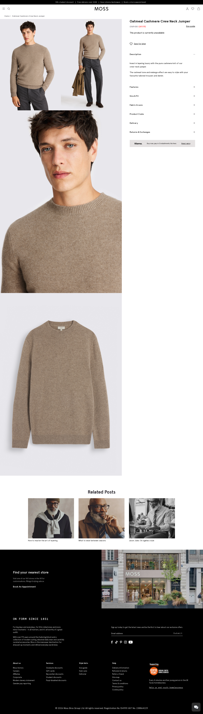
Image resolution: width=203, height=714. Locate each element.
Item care (83, 671)
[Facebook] (112, 641)
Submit (178, 633)
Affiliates (16, 674)
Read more (185, 143)
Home (7, 16)
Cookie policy (117, 689)
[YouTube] (131, 641)
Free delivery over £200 (87, 2)
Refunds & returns (119, 671)
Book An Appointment (24, 586)
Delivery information (120, 668)
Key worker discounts (54, 674)
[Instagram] (125, 641)
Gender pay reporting (22, 683)
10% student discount (64, 2)
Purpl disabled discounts (56, 680)
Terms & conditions (120, 683)
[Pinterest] (121, 641)
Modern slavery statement (24, 680)
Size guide (190, 26)
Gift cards (50, 671)
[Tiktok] (116, 641)
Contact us (117, 680)
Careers (16, 671)
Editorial (82, 674)
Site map (116, 677)
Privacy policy (117, 686)
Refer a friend (118, 674)
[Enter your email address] (142, 633)
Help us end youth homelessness (166, 687)
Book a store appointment (135, 2)
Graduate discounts (54, 668)
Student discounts (53, 677)
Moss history (18, 668)
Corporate (17, 677)
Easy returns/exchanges (110, 2)
